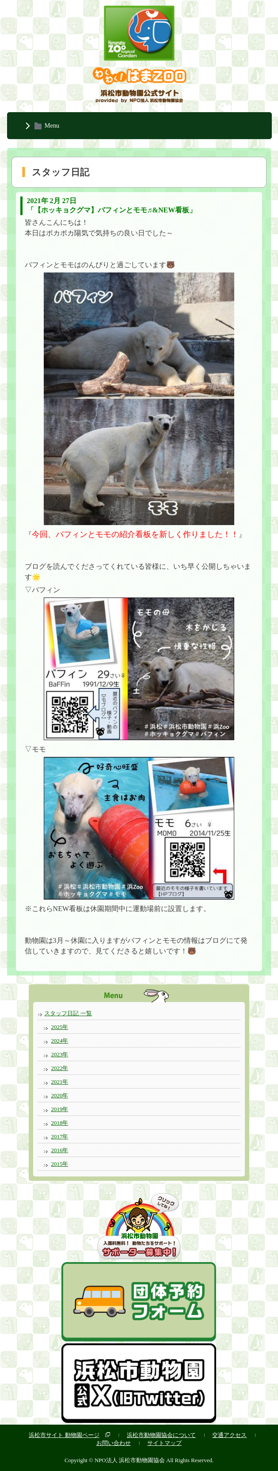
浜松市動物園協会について (161, 1435)
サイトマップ (164, 1443)
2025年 (59, 1027)
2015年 (59, 1164)
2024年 (59, 1040)
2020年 (59, 1095)
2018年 (59, 1122)
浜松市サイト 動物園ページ (64, 1435)
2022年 (59, 1068)
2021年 (59, 1081)
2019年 (59, 1109)
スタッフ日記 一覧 (67, 1013)
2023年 (59, 1054)
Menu (52, 125)
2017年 (59, 1136)
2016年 (59, 1150)
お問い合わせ (113, 1443)
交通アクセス (229, 1435)
